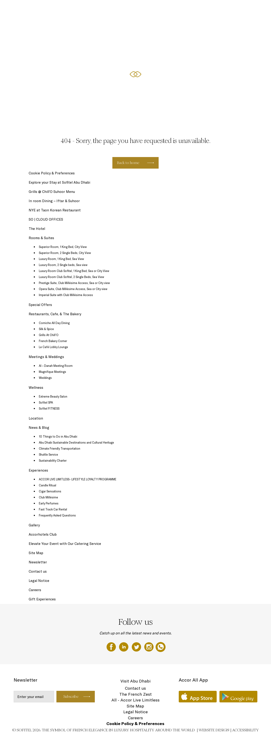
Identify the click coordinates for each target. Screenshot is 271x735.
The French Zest (135, 694)
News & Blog (39, 427)
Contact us (38, 571)
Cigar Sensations (50, 491)
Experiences (38, 470)
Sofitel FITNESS (49, 408)
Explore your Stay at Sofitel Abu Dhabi (59, 182)
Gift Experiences (120, 8)
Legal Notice (39, 580)
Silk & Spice (46, 329)
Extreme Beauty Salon (53, 396)
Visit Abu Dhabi (135, 681)
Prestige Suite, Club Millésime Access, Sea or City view (74, 283)
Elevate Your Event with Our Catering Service (65, 543)
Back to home (128, 163)
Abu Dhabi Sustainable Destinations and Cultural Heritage (76, 442)
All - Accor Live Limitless (135, 700)
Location (36, 418)
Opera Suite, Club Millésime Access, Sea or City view (73, 289)
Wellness (36, 387)
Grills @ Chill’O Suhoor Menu (52, 191)
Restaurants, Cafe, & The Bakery (197, 8)
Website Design (214, 730)
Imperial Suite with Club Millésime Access (66, 295)
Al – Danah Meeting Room (56, 366)
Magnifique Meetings (52, 372)
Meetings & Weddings (233, 8)
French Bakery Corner (53, 341)
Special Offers (165, 8)
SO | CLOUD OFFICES (46, 219)
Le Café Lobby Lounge (53, 347)
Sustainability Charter (53, 460)
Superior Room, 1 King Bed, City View (63, 247)
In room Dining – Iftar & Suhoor (54, 201)
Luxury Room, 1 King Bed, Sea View (61, 259)
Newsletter (38, 562)
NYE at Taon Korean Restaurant (55, 210)
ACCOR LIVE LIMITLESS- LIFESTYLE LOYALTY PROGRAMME (77, 479)
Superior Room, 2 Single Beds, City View (65, 253)
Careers (35, 590)
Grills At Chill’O (49, 335)
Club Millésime (48, 497)
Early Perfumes (49, 503)
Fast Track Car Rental (53, 509)
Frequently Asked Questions (57, 515)
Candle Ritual (47, 485)
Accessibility (245, 730)
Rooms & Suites (144, 8)
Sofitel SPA (46, 402)
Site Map (36, 553)
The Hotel (100, 8)
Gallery (34, 525)
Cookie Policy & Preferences (52, 173)
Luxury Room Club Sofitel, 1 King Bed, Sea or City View (74, 271)
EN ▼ (254, 8)
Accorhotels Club (43, 534)
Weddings (45, 378)
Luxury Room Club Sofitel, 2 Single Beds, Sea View (71, 277)
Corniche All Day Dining (54, 323)
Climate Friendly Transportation (59, 448)
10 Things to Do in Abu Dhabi (58, 436)
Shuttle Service (48, 454)
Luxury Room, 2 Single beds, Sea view (63, 265)
